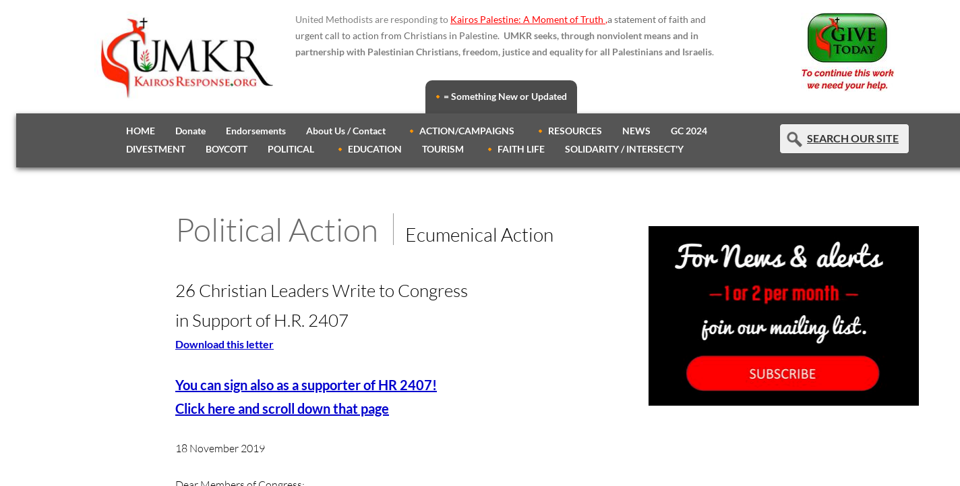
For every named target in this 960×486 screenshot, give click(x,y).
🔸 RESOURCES (568, 130)
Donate (190, 130)
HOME (140, 130)
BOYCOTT (226, 149)
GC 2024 (689, 130)
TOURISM (443, 149)
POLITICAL (291, 149)
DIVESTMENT (155, 149)
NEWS (636, 130)
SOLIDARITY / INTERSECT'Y (624, 149)
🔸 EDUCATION (368, 149)
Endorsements (256, 130)
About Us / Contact (346, 130)
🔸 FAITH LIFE (514, 149)
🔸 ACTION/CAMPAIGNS (460, 130)
